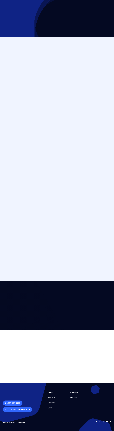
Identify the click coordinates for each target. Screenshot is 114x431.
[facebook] (96, 421)
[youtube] (107, 421)
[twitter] (100, 421)
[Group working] (9, 391)
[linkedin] (110, 421)
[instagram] (103, 421)
